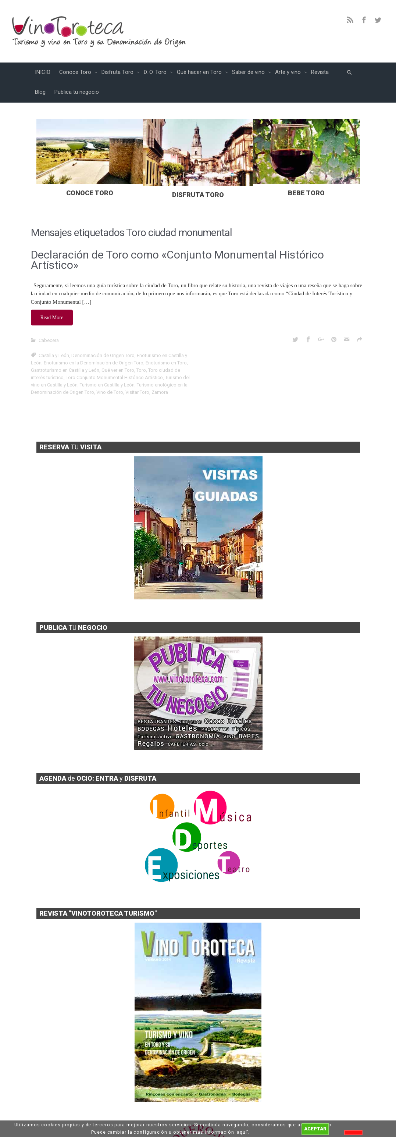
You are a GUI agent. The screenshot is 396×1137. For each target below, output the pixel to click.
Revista (320, 72)
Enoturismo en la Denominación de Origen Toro (93, 363)
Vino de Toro (109, 392)
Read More (52, 317)
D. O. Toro (156, 72)
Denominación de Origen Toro (103, 355)
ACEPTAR (315, 1128)
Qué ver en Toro (117, 370)
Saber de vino (249, 72)
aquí (242, 1132)
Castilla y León (54, 355)
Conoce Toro (76, 72)
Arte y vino (288, 72)
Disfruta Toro (118, 72)
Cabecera (49, 340)
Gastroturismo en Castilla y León (65, 370)
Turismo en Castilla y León (107, 385)
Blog (40, 92)
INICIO (42, 72)
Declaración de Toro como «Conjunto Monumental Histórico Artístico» (177, 259)
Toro (141, 370)
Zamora (159, 392)
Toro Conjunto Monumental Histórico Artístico (114, 377)
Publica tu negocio (76, 92)
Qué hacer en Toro (200, 72)
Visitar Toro (137, 392)
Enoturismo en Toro (166, 363)
